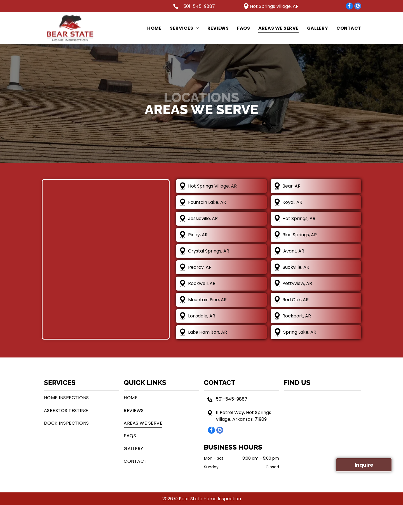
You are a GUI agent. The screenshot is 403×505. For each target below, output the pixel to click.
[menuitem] (150, 28)
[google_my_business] (357, 7)
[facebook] (349, 7)
